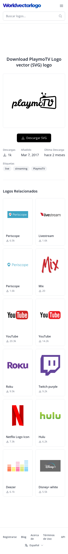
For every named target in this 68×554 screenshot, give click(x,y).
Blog (23, 537)
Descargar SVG (34, 138)
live (7, 168)
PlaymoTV (39, 168)
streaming (21, 168)
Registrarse (10, 537)
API (63, 537)
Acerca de (35, 536)
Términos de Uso (49, 536)
